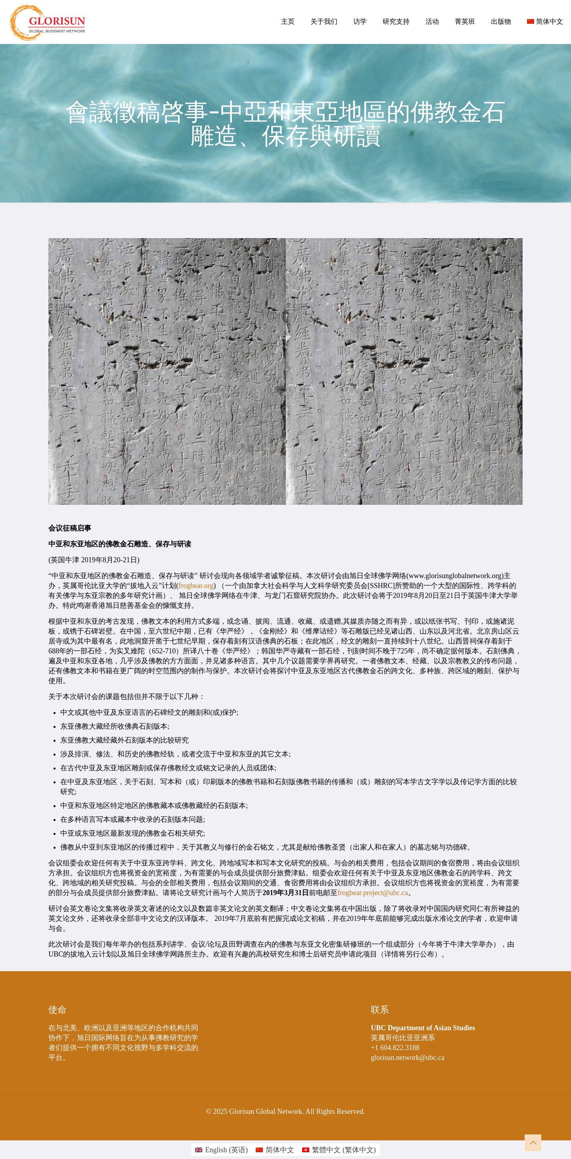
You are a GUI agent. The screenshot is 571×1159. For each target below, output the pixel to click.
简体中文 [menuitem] (280, 1150)
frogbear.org (195, 586)
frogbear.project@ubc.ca (372, 893)
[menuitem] (221, 1150)
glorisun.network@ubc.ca (408, 1058)
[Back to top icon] (533, 1142)
